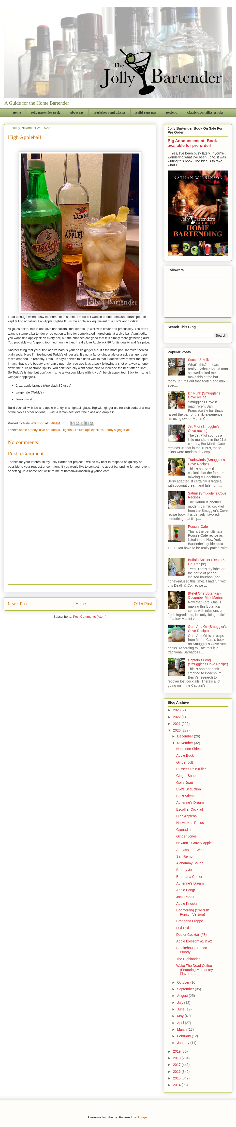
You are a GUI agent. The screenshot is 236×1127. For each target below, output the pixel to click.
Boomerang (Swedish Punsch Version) (192, 912)
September (186, 989)
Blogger (142, 1117)
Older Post (143, 604)
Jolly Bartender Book (45, 112)
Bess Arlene (185, 796)
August (183, 996)
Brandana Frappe (189, 921)
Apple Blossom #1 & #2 (194, 941)
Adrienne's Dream (190, 802)
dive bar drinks (49, 430)
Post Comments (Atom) (89, 616)
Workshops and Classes (109, 112)
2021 (177, 724)
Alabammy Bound (190, 863)
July (180, 1003)
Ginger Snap (186, 776)
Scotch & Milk (198, 360)
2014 (177, 1085)
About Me (77, 112)
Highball (67, 430)
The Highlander (188, 959)
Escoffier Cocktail (189, 809)
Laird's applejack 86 (89, 430)
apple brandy (28, 430)
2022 (177, 717)
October (183, 982)
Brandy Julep (186, 870)
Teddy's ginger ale (118, 430)
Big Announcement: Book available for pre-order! (192, 143)
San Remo (184, 856)
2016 (177, 1072)
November (185, 743)
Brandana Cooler (189, 877)
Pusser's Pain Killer (191, 769)
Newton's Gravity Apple (194, 843)
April (181, 1023)
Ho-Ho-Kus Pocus (190, 823)
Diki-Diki (182, 928)
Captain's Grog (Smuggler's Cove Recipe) (208, 662)
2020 (177, 730)
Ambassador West (190, 850)
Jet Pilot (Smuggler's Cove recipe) (204, 429)
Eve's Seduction (188, 789)
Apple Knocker (187, 903)
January (183, 1043)
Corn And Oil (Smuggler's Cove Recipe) (207, 629)
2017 (177, 1065)
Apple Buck (185, 755)
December (185, 736)
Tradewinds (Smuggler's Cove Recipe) (206, 462)
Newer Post (18, 604)
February (184, 1036)
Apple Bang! (185, 890)
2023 (177, 710)
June (181, 1009)
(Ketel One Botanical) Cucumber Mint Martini (205, 595)
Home (17, 112)
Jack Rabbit (185, 897)
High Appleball (187, 816)
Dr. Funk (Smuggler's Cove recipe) (204, 395)
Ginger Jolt (184, 762)
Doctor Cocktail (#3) (191, 935)
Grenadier (184, 830)
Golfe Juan (184, 783)
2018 (177, 1058)
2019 (177, 1051)
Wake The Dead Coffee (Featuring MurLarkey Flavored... (194, 970)
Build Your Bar (145, 112)
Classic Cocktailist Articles (205, 112)
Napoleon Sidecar (190, 749)
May (180, 1016)
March (182, 1029)
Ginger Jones (186, 836)
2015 (177, 1078)
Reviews (171, 112)
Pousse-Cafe (198, 527)
